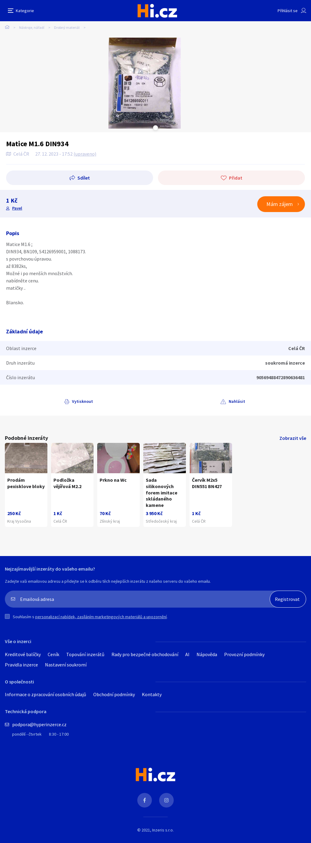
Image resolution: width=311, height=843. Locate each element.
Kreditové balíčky (23, 654)
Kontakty (152, 694)
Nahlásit (237, 401)
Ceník (53, 654)
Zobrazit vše (292, 438)
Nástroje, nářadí (31, 27)
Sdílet (83, 178)
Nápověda (207, 654)
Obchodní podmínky (114, 694)
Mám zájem (279, 204)
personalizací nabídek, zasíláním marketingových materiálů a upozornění (101, 616)
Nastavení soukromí (66, 665)
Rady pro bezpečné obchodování (144, 654)
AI (187, 654)
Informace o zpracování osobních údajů (45, 694)
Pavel (17, 208)
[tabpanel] (144, 83)
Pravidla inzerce (21, 665)
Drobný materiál (67, 27)
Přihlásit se (288, 10)
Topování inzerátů (85, 654)
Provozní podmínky (244, 654)
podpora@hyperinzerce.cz (39, 724)
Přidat (235, 178)
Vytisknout (82, 401)
